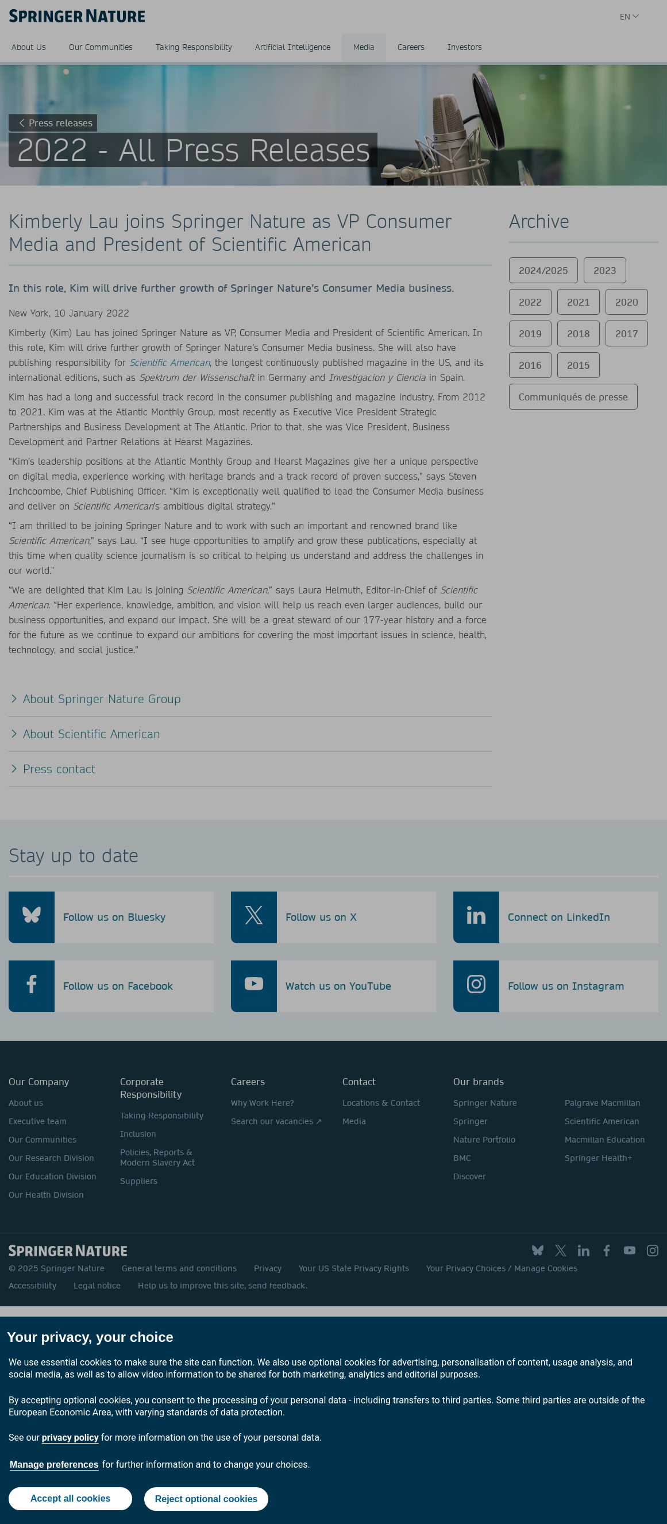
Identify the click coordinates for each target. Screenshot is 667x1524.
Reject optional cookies (207, 1494)
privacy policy (70, 1427)
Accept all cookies (70, 1494)
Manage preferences (54, 1454)
